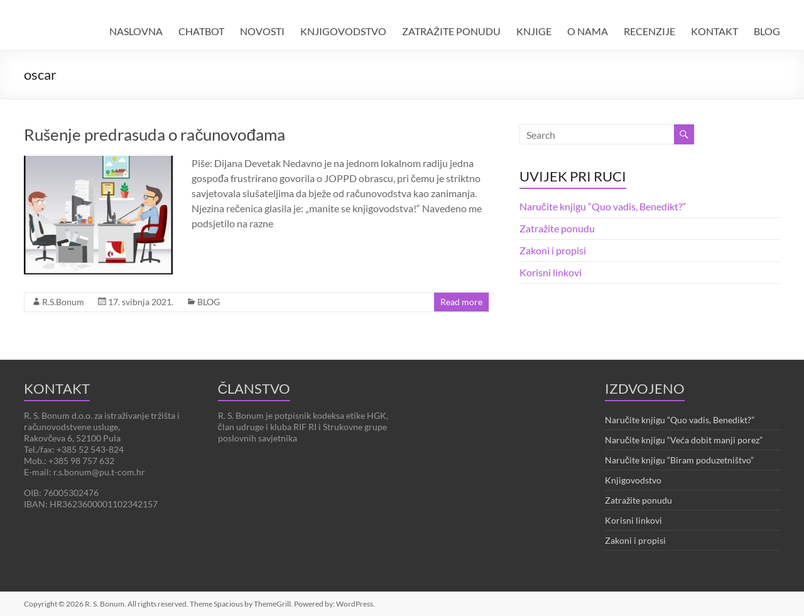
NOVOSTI (262, 31)
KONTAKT (714, 31)
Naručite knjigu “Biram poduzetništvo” (679, 460)
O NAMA (587, 31)
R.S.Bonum (63, 301)
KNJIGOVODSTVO (343, 31)
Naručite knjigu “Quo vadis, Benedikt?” (602, 206)
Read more (461, 301)
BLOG (767, 31)
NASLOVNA (136, 31)
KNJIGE (533, 31)
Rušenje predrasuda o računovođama (154, 134)
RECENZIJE (649, 31)
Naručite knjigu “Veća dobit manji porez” (684, 440)
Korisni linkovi (550, 272)
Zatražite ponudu (557, 228)
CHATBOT (201, 31)
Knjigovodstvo (633, 480)
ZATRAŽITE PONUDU (451, 31)
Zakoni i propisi (552, 250)
